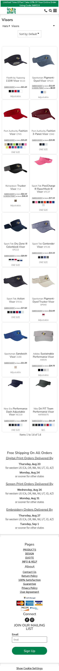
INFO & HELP (29, 561)
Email (15, 634)
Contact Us (29, 572)
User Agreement (29, 591)
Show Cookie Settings (29, 668)
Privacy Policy (29, 588)
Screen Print (38, 88)
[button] (50, 10)
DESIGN (29, 553)
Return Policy (29, 575)
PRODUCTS (29, 549)
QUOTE (29, 557)
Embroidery (9, 87)
